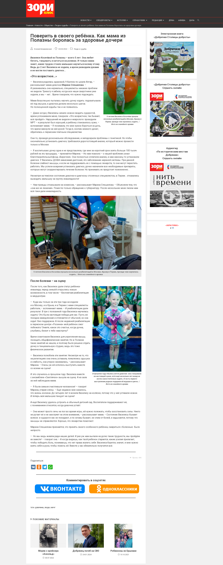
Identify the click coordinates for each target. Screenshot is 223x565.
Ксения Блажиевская (43, 49)
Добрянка (39, 507)
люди (47, 507)
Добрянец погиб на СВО (86, 550)
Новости (39, 25)
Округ (52, 507)
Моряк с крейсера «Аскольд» (48, 552)
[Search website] (198, 20)
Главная (29, 25)
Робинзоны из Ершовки (123, 550)
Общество (48, 25)
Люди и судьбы (61, 25)
